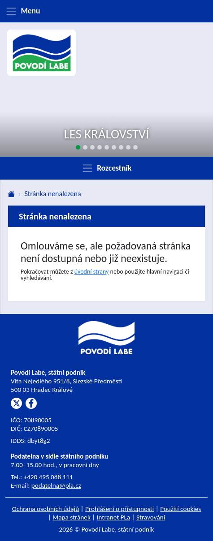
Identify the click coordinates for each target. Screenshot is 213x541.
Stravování (150, 517)
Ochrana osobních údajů (45, 509)
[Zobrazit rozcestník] (106, 168)
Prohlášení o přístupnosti (119, 509)
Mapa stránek (71, 517)
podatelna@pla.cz (56, 485)
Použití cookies (180, 509)
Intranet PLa (113, 517)
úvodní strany (91, 271)
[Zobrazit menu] (106, 11)
